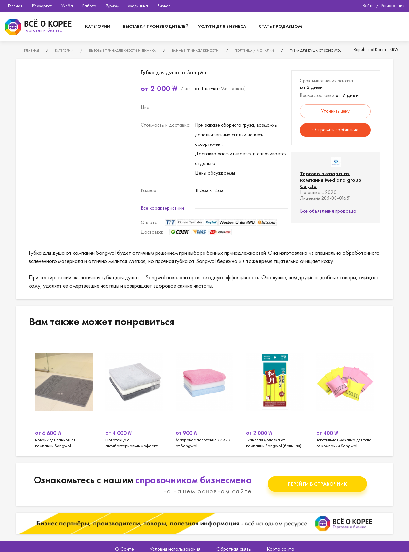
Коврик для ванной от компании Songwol (64, 393)
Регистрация (392, 5)
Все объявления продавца (328, 210)
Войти (368, 5)
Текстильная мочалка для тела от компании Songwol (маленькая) (345, 393)
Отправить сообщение (335, 130)
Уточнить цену (335, 111)
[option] (64, 393)
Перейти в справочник (317, 483)
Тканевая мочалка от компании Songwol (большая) (275, 393)
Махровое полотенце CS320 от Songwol (204, 393)
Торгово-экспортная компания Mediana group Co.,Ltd (330, 180)
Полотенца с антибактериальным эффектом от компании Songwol (134, 393)
